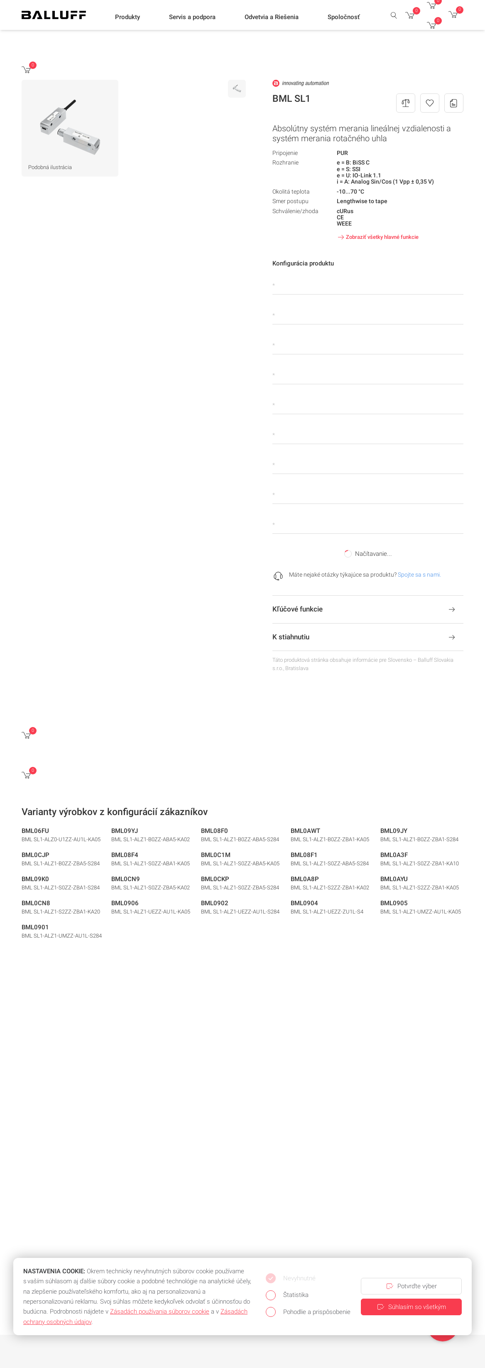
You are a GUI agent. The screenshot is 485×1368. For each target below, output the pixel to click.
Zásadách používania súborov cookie (159, 1311)
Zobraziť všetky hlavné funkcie (377, 237)
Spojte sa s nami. (419, 574)
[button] (127, 17)
